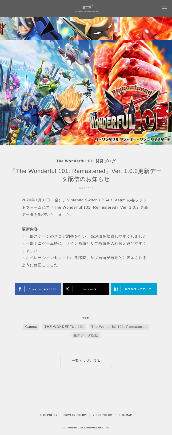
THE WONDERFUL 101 (64, 327)
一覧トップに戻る (86, 361)
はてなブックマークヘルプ (134, 289)
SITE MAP (125, 415)
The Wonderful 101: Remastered (119, 327)
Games (31, 327)
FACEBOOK (38, 289)
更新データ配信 (86, 335)
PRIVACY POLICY (75, 415)
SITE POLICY (49, 415)
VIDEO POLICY (103, 415)
